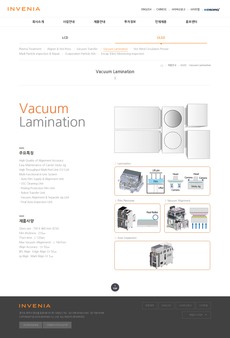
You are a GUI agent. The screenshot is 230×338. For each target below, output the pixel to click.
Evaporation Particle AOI (80, 53)
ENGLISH (146, 9)
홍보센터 (191, 21)
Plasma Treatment (30, 49)
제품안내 (99, 21)
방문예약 (149, 305)
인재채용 (161, 21)
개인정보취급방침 (30, 325)
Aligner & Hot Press (59, 49)
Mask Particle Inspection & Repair (39, 53)
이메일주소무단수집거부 (57, 325)
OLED (161, 37)
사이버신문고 (178, 9)
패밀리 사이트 (196, 315)
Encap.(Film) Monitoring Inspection (122, 53)
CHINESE (161, 9)
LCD (65, 37)
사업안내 (69, 21)
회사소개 (38, 21)
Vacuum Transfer (87, 49)
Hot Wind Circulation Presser (151, 49)
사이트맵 (195, 9)
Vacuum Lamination (115, 49)
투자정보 (130, 21)
